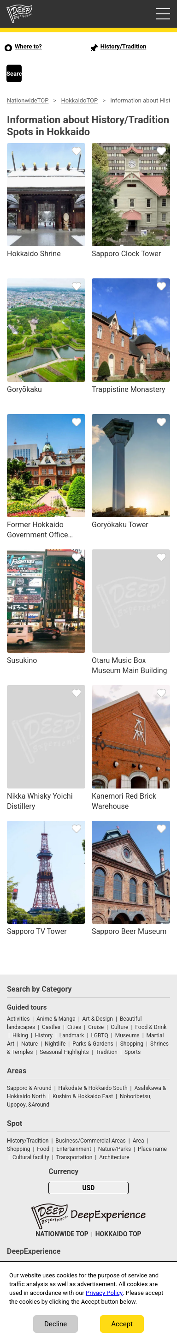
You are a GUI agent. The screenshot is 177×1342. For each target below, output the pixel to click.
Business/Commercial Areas (90, 1141)
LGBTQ (99, 1035)
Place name (152, 1149)
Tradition (107, 1052)
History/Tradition (27, 1141)
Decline (55, 1324)
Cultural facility (30, 1157)
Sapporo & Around (29, 1088)
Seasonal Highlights (64, 1052)
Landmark (71, 1035)
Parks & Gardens (92, 1044)
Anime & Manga (55, 1019)
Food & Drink (150, 1027)
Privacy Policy (104, 1292)
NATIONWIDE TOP (61, 1234)
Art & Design (98, 1019)
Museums (127, 1035)
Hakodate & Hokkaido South (93, 1088)
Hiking (20, 1035)
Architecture (114, 1157)
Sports (132, 1052)
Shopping (131, 1044)
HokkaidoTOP (79, 100)
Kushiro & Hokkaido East (83, 1096)
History (44, 1035)
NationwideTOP (27, 100)
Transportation (74, 1157)
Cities (74, 1027)
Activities (18, 1019)
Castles (51, 1027)
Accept (122, 1324)
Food (43, 1149)
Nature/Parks (114, 1149)
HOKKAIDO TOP (118, 1234)
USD (89, 1188)
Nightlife (55, 1044)
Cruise (96, 1027)
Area (138, 1141)
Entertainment (73, 1149)
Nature (29, 1044)
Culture (119, 1027)
